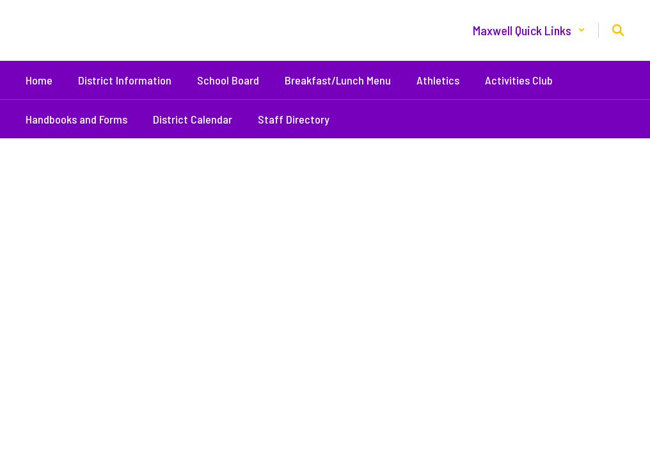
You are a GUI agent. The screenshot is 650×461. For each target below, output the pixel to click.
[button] (529, 30)
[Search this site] (618, 30)
